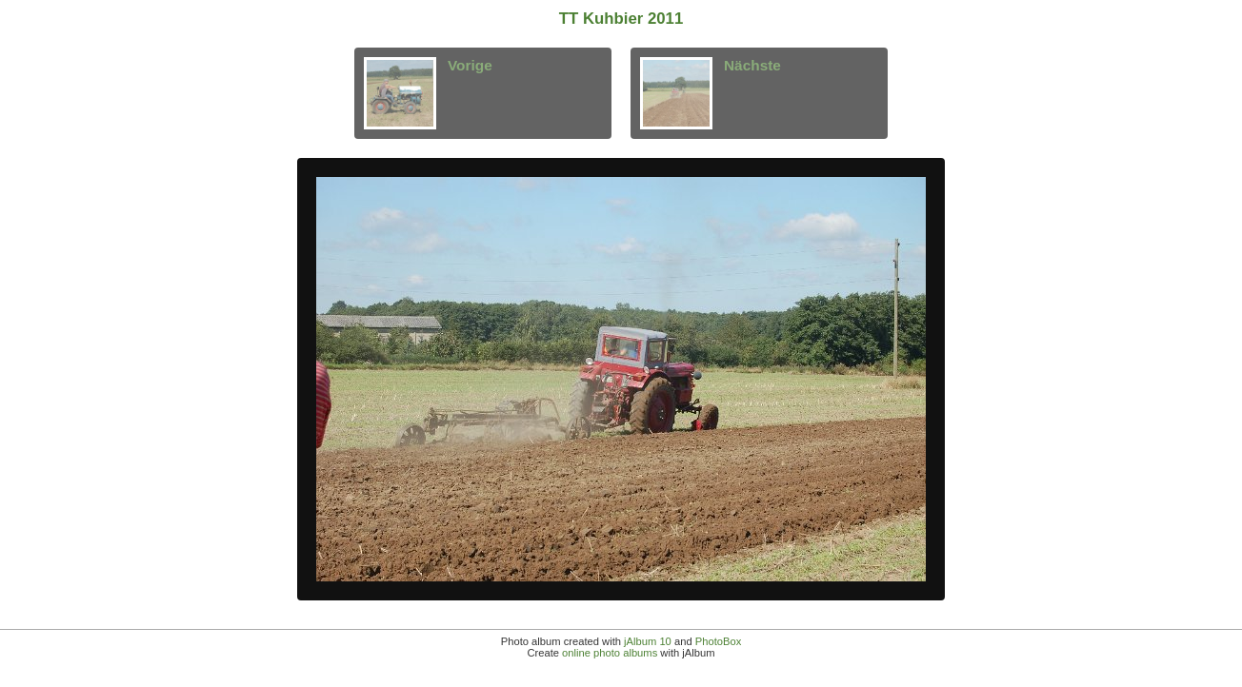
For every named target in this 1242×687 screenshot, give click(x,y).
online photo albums (609, 652)
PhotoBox (718, 641)
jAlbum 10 (647, 641)
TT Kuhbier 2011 (621, 19)
